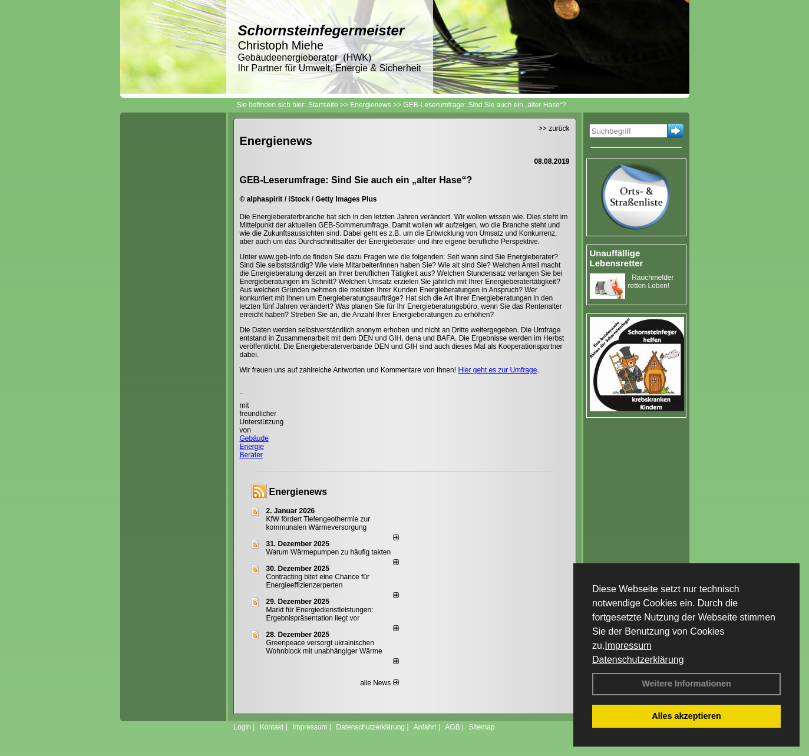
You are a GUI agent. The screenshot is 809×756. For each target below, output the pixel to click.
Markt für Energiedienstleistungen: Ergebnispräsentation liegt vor (320, 614)
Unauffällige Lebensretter (616, 258)
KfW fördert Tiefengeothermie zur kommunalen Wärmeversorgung (318, 523)
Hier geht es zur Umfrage (497, 370)
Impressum (628, 646)
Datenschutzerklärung (638, 660)
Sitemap (481, 727)
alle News (379, 683)
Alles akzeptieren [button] (686, 716)
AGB (452, 727)
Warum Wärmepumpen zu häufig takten (328, 552)
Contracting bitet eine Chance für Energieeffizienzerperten (317, 581)
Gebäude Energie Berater (254, 446)
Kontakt (272, 727)
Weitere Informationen (686, 683)
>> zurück (554, 128)
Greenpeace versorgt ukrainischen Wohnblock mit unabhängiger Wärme (324, 647)
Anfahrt (425, 727)
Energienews (298, 492)
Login (242, 727)
